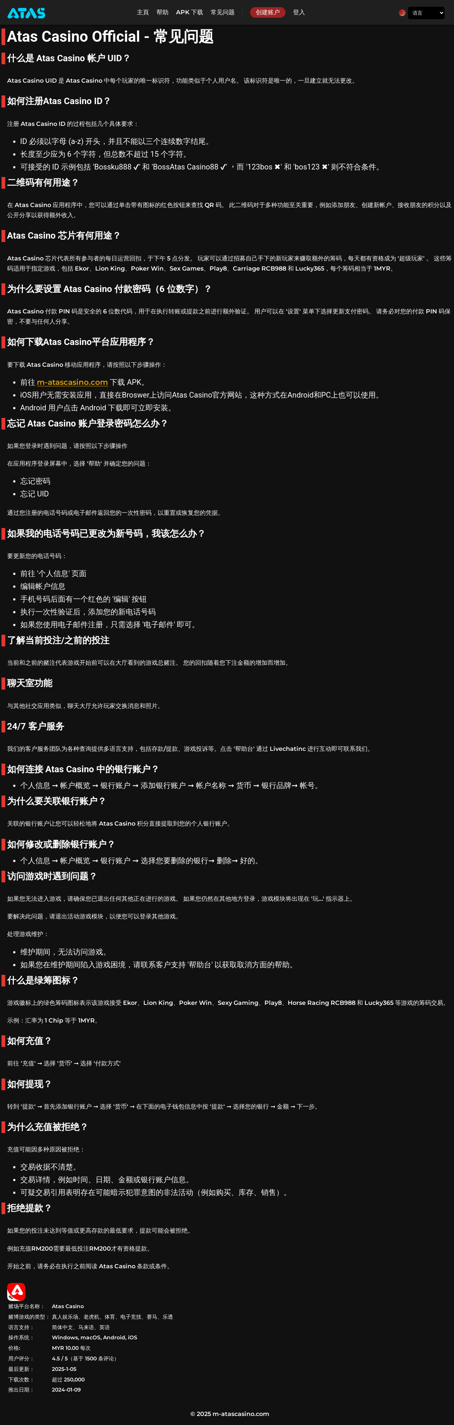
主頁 (143, 12)
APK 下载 (189, 12)
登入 (299, 12)
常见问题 (223, 12)
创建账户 (268, 12)
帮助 (162, 12)
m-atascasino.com (72, 382)
